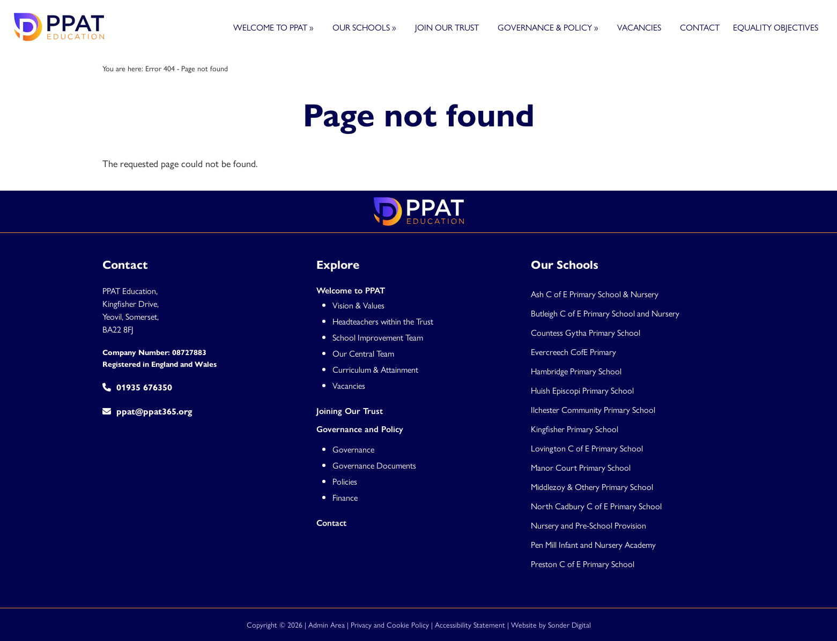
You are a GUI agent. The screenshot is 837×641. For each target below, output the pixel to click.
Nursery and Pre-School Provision (588, 525)
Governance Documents (374, 465)
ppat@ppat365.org (147, 411)
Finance (345, 497)
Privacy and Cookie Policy (390, 624)
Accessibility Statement (470, 624)
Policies (344, 481)
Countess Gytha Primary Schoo (585, 332)
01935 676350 (137, 387)
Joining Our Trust (349, 411)
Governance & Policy (548, 27)
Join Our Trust (447, 27)
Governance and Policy (359, 429)
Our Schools (364, 27)
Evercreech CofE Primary (574, 351)
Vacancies (639, 27)
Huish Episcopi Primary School (582, 390)
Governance (353, 449)
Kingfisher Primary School (574, 429)
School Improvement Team (377, 337)
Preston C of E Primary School (582, 563)
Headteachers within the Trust (382, 321)
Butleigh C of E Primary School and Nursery (605, 313)
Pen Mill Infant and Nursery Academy (593, 544)
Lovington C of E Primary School (587, 448)
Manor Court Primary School (581, 467)
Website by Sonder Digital (551, 624)
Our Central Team (363, 353)
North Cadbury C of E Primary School (596, 506)
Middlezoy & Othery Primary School (592, 486)
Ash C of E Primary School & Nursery (594, 294)
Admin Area (326, 624)
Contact (700, 27)
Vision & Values (358, 305)
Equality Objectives (775, 27)
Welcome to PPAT (273, 27)
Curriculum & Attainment (375, 369)
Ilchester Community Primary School (593, 409)
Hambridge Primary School (576, 371)
